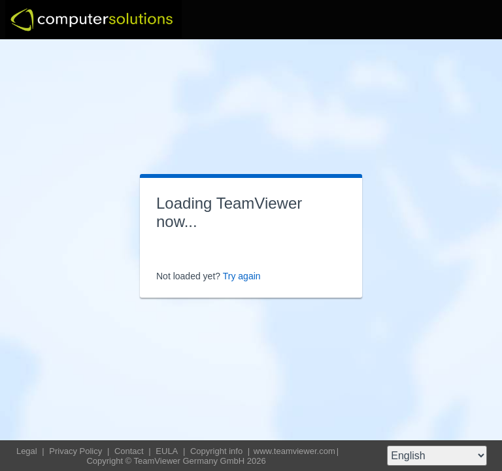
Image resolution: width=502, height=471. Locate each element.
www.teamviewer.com (294, 451)
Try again (242, 276)
